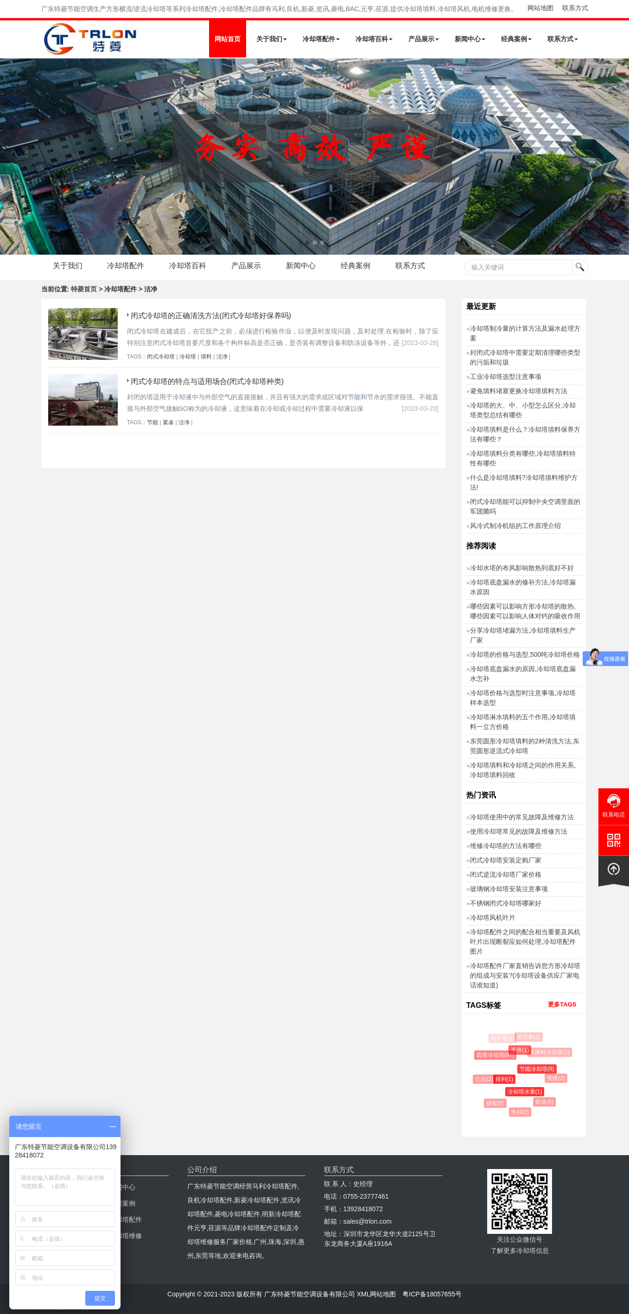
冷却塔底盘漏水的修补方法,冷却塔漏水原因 (523, 587)
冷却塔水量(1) (525, 1091)
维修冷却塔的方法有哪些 (505, 845)
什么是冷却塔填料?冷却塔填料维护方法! (524, 482)
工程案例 (122, 1203)
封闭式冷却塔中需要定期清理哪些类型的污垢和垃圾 (525, 357)
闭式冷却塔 (161, 356)
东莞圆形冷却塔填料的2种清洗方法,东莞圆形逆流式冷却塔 (524, 745)
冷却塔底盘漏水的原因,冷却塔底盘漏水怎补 (523, 673)
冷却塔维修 (125, 1235)
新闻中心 (470, 39)
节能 (152, 422)
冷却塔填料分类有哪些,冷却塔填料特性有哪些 (523, 458)
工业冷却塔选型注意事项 (505, 376)
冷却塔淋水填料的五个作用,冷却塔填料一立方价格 (523, 721)
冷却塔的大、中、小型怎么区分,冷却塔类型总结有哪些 (523, 410)
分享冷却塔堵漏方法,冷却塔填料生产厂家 (523, 635)
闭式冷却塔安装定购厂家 (505, 860)
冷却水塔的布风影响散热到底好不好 (522, 568)
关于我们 (271, 39)
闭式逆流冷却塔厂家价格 (505, 874)
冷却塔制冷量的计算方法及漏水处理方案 (525, 333)
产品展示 (423, 39)
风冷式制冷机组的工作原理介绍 (515, 525)
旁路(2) (557, 1078)
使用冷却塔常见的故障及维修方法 (518, 831)
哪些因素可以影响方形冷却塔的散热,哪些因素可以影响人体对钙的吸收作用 (525, 611)
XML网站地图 (376, 1294)
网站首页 (228, 39)
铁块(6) (545, 1102)
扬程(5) (496, 1103)
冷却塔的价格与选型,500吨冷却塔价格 (525, 654)
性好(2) (521, 1112)
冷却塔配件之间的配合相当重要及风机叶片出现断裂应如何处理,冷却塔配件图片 (525, 941)
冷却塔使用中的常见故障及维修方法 (522, 817)
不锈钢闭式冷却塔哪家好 (505, 903)
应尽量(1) (529, 1037)
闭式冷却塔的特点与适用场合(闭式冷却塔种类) (207, 381)
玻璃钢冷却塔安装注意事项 (509, 889)
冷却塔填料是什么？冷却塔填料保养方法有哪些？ (525, 434)
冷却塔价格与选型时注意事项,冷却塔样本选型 (523, 697)
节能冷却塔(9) (538, 1069)
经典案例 (516, 39)
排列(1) (505, 1079)
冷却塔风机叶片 (492, 917)
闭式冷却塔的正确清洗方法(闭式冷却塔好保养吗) (211, 316)
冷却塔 (187, 356)
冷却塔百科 (374, 39)
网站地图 (540, 8)
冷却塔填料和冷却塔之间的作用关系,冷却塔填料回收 (523, 770)
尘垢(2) (485, 1079)
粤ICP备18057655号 (432, 1294)
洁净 (222, 356)
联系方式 (575, 8)
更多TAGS (562, 1004)
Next (9, 156)
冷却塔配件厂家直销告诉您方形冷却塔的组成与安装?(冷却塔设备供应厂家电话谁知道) (525, 975)
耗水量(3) (503, 1038)
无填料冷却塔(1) (550, 1052)
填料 (206, 356)
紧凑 (168, 422)
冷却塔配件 (321, 39)
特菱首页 (84, 289)
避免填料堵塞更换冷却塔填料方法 (518, 391)
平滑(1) (521, 1050)
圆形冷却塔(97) (496, 1055)
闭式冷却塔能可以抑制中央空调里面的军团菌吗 (525, 506)
